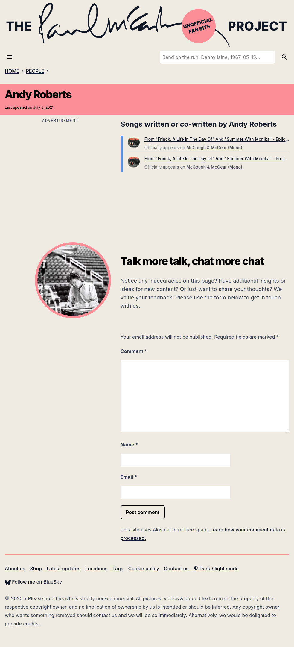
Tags (118, 569)
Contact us (176, 569)
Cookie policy (143, 569)
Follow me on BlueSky (33, 582)
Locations (96, 569)
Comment (134, 351)
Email (129, 477)
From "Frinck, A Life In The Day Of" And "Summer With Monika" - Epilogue (218, 139)
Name (129, 445)
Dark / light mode (216, 569)
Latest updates (63, 569)
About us (15, 569)
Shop (36, 569)
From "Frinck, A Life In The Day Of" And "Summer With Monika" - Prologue (219, 158)
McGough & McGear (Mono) (214, 147)
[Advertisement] (60, 166)
